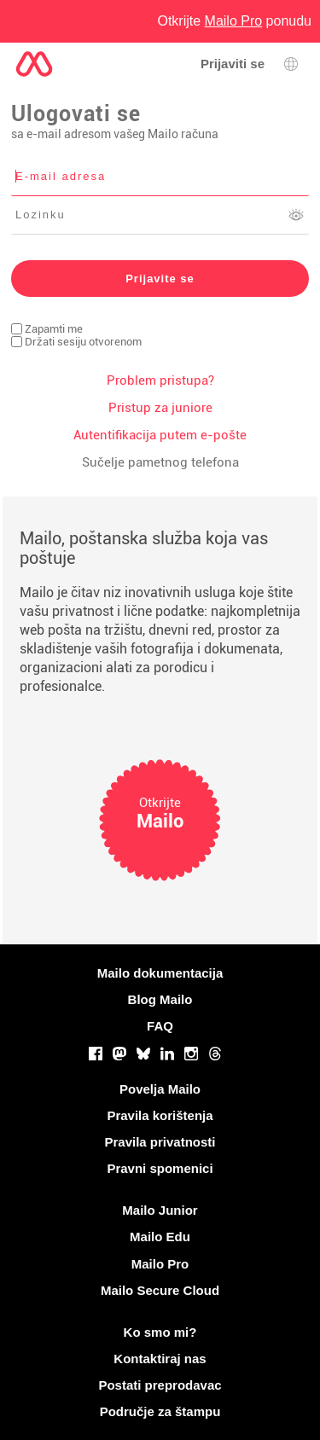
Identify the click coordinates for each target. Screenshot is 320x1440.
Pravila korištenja (159, 1115)
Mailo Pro (160, 1264)
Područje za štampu (160, 1411)
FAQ (160, 1026)
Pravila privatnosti (159, 1142)
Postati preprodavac (159, 1385)
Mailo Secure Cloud (160, 1290)
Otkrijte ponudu (234, 21)
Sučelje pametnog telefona (160, 462)
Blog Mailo (160, 999)
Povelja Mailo (160, 1089)
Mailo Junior (159, 1210)
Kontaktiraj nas (159, 1358)
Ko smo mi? (160, 1332)
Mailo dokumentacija (160, 973)
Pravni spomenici (159, 1168)
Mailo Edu (160, 1236)
